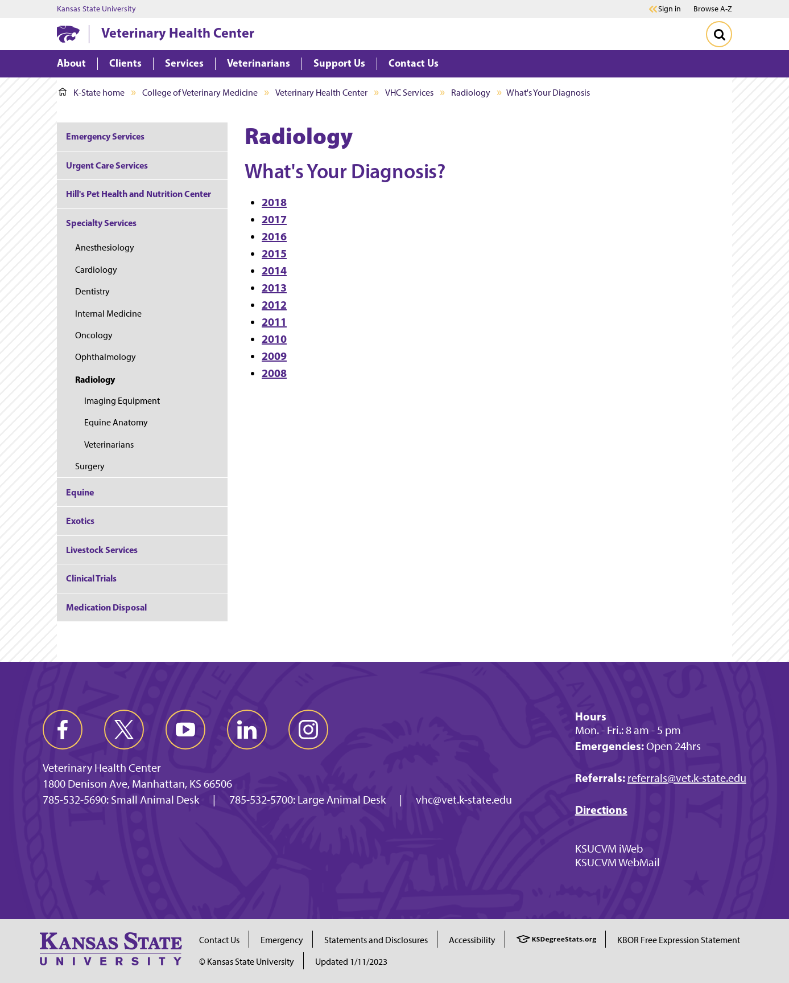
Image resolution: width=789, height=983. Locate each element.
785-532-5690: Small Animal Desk (121, 799)
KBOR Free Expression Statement (678, 940)
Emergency (282, 940)
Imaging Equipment (122, 400)
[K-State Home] (68, 34)
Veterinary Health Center (177, 32)
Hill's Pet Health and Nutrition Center (138, 193)
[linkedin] (247, 729)
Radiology (470, 92)
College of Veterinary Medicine (200, 92)
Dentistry (92, 291)
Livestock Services (102, 549)
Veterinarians (109, 444)
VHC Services (409, 92)
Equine (80, 492)
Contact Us (219, 940)
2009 (274, 356)
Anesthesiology (104, 247)
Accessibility (472, 940)
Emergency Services (105, 136)
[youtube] (185, 729)
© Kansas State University (246, 961)
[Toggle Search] (719, 34)
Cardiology (96, 269)
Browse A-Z (712, 9)
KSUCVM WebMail (617, 862)
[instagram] (308, 729)
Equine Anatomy (116, 422)
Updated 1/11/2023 (351, 961)
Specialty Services (101, 222)
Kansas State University (96, 9)
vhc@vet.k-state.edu (464, 799)
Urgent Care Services (107, 165)
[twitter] (124, 729)
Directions (601, 809)
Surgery (90, 466)
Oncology (94, 335)
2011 (274, 321)
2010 (274, 338)
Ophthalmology (105, 356)
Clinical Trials (91, 578)
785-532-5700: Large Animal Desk (307, 799)
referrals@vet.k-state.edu (686, 778)
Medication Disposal (106, 607)
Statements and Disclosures (376, 940)
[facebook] (62, 729)
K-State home (92, 92)
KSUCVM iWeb (609, 848)
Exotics (80, 520)
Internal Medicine (108, 313)
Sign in (669, 9)
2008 (274, 373)
